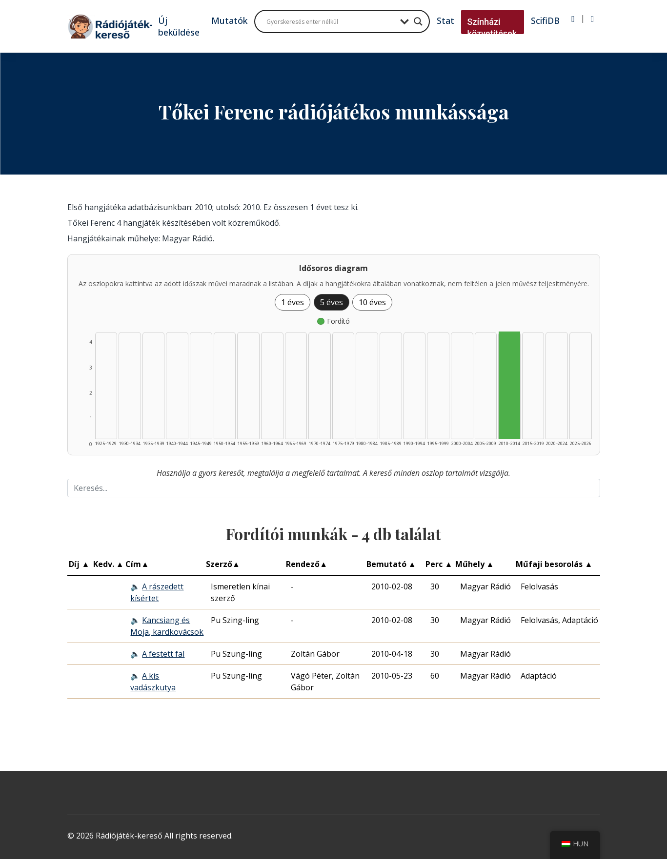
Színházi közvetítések (492, 28)
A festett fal (163, 653)
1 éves (292, 302)
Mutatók (229, 20)
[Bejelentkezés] (573, 19)
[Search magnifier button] (418, 21)
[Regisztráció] (592, 19)
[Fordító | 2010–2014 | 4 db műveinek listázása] (509, 385)
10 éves (372, 302)
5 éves (331, 302)
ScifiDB (545, 20)
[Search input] (330, 21)
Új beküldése (179, 26)
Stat (445, 20)
